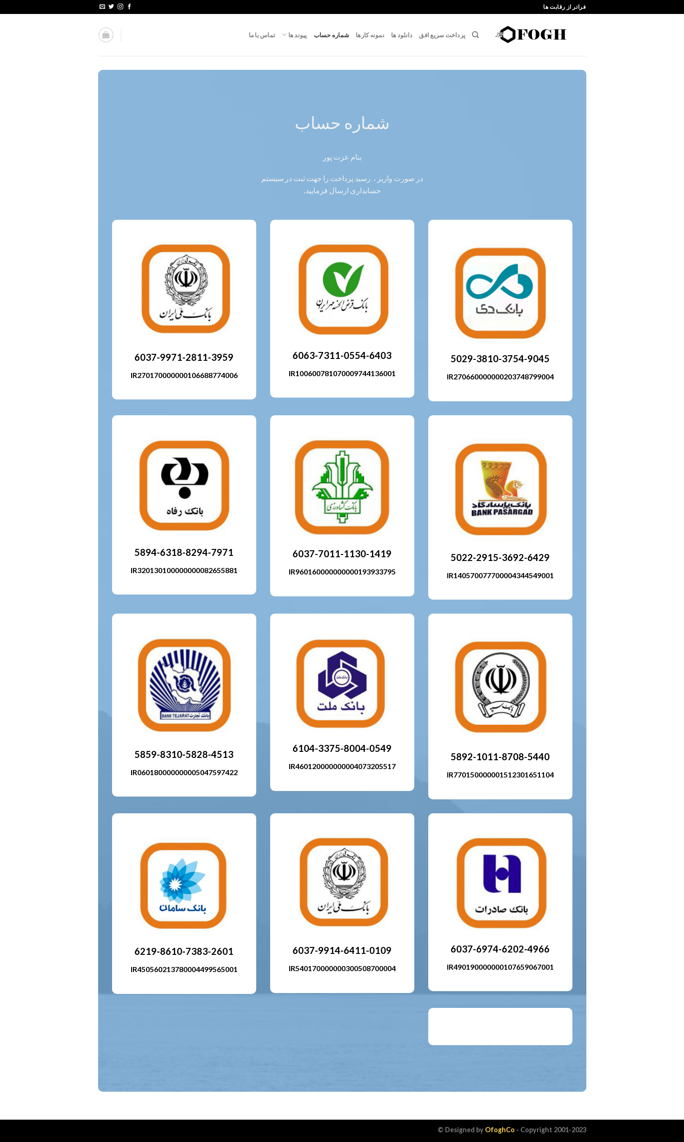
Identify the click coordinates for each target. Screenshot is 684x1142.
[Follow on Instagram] (120, 7)
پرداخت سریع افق (442, 35)
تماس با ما (262, 35)
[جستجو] (475, 35)
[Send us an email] (102, 7)
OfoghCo (500, 1130)
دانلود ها (401, 35)
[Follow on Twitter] (111, 7)
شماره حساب (332, 35)
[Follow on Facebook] (129, 7)
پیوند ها (294, 34)
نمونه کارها (370, 35)
